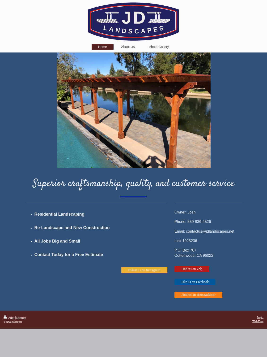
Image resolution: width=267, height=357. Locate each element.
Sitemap (21, 318)
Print (9, 318)
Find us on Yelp (191, 268)
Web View (257, 321)
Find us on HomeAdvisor (198, 294)
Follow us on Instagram (144, 269)
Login (260, 317)
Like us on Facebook (195, 281)
